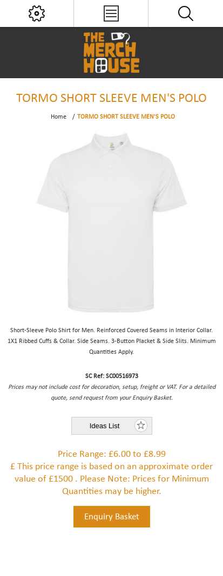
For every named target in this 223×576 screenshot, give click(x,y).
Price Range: (82, 454)
